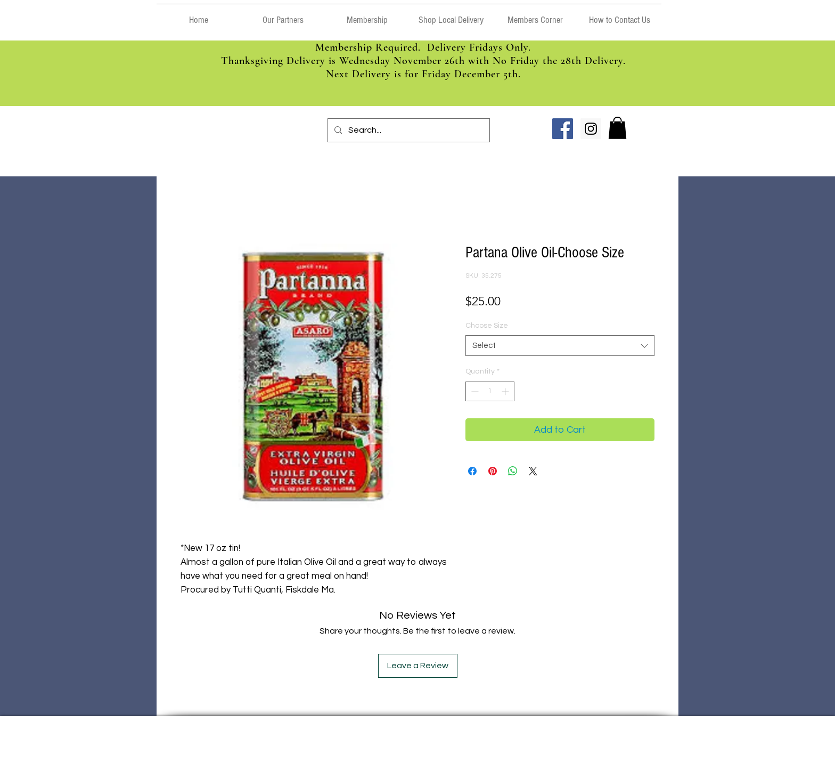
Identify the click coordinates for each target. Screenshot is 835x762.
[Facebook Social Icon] (562, 128)
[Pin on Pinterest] (492, 471)
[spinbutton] (490, 391)
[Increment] (506, 391)
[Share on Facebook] (472, 471)
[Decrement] (473, 391)
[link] (617, 128)
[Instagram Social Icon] (590, 128)
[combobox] (559, 345)
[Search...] (407, 130)
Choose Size (486, 325)
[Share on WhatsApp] (512, 471)
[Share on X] (533, 471)
